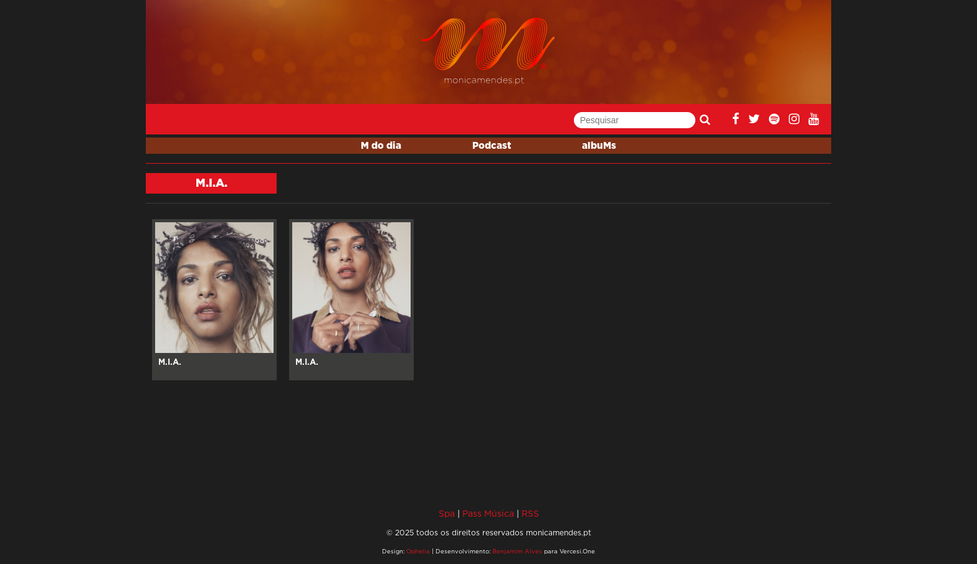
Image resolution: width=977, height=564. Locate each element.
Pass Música (488, 513)
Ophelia (418, 551)
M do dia (381, 146)
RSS (530, 513)
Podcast (491, 146)
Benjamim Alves (517, 551)
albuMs (599, 146)
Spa (447, 513)
